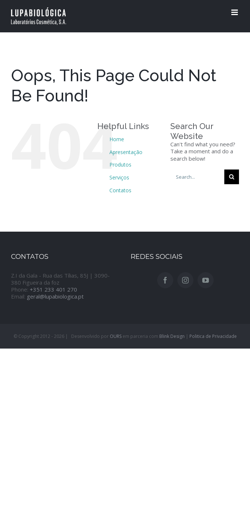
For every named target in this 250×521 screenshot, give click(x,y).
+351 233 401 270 (53, 289)
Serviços (119, 177)
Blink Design (172, 336)
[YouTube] (206, 280)
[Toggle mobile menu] (235, 12)
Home (116, 139)
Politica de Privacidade (213, 336)
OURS (116, 336)
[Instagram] (185, 280)
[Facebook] (165, 280)
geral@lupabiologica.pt (55, 296)
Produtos (120, 164)
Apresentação (125, 152)
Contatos (120, 190)
